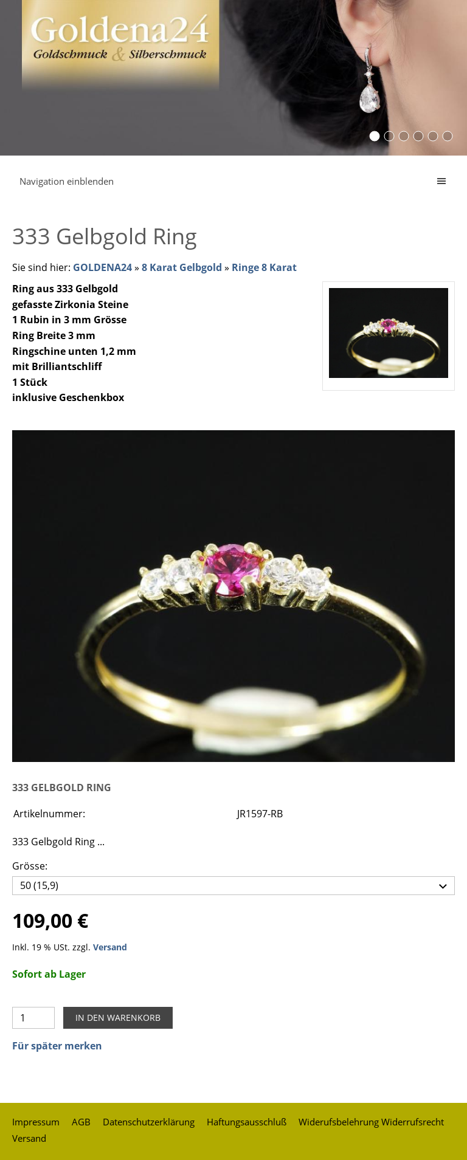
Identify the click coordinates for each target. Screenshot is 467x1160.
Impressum (36, 1122)
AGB (81, 1122)
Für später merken (57, 1045)
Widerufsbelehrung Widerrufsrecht (371, 1122)
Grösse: (29, 866)
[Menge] (33, 1018)
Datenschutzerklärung (149, 1122)
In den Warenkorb (118, 1017)
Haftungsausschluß (246, 1122)
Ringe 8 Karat (264, 267)
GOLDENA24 (102, 267)
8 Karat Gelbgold (182, 267)
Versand (110, 947)
